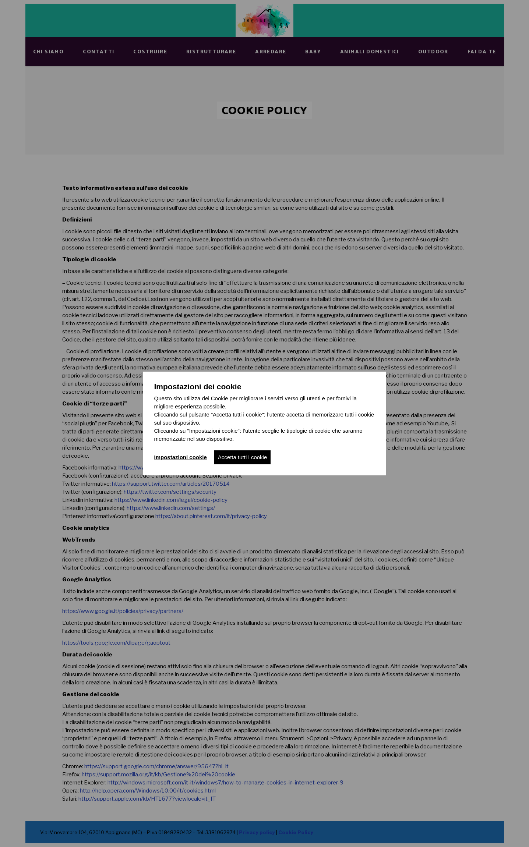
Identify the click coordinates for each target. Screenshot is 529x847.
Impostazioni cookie (180, 457)
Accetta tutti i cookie (242, 457)
